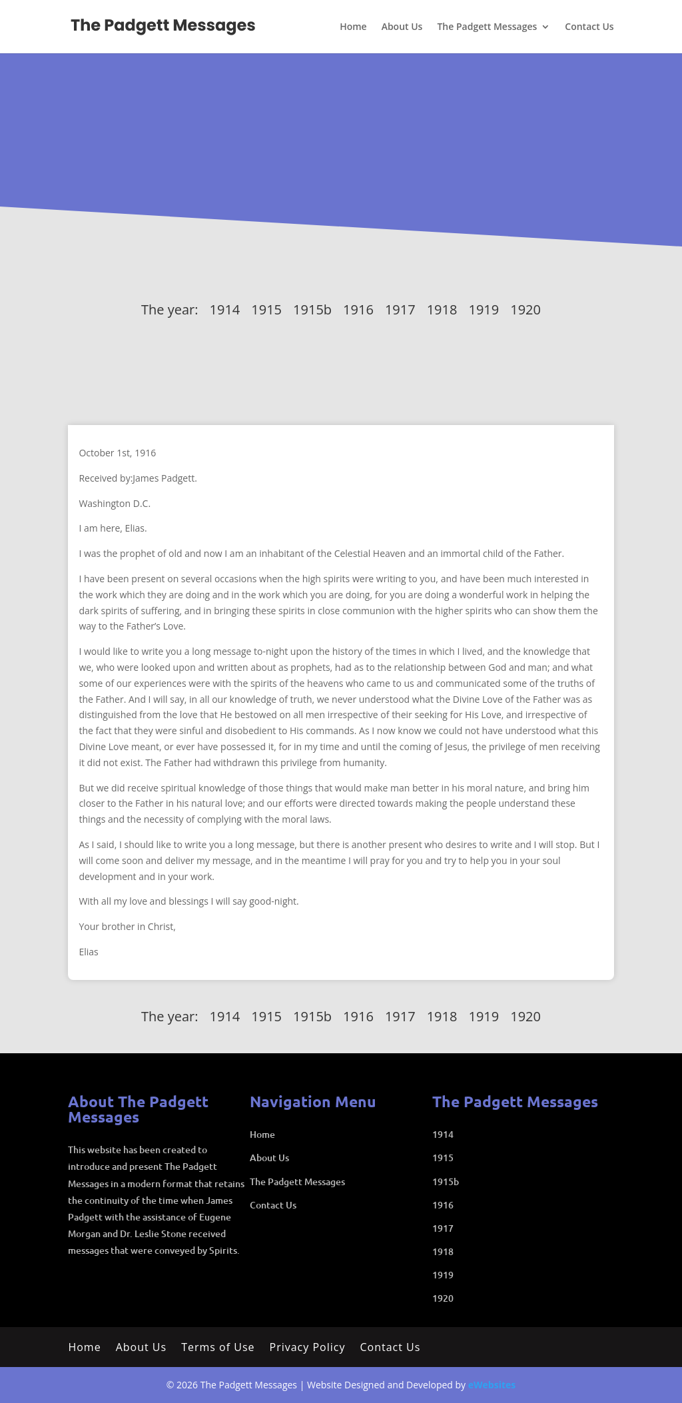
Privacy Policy (308, 1348)
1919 (483, 309)
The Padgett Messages (487, 27)
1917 (400, 309)
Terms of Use (217, 1348)
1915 (266, 309)
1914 (225, 309)
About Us (402, 27)
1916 (358, 309)
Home (353, 27)
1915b (312, 309)
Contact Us (589, 27)
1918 (442, 309)
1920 (525, 309)
